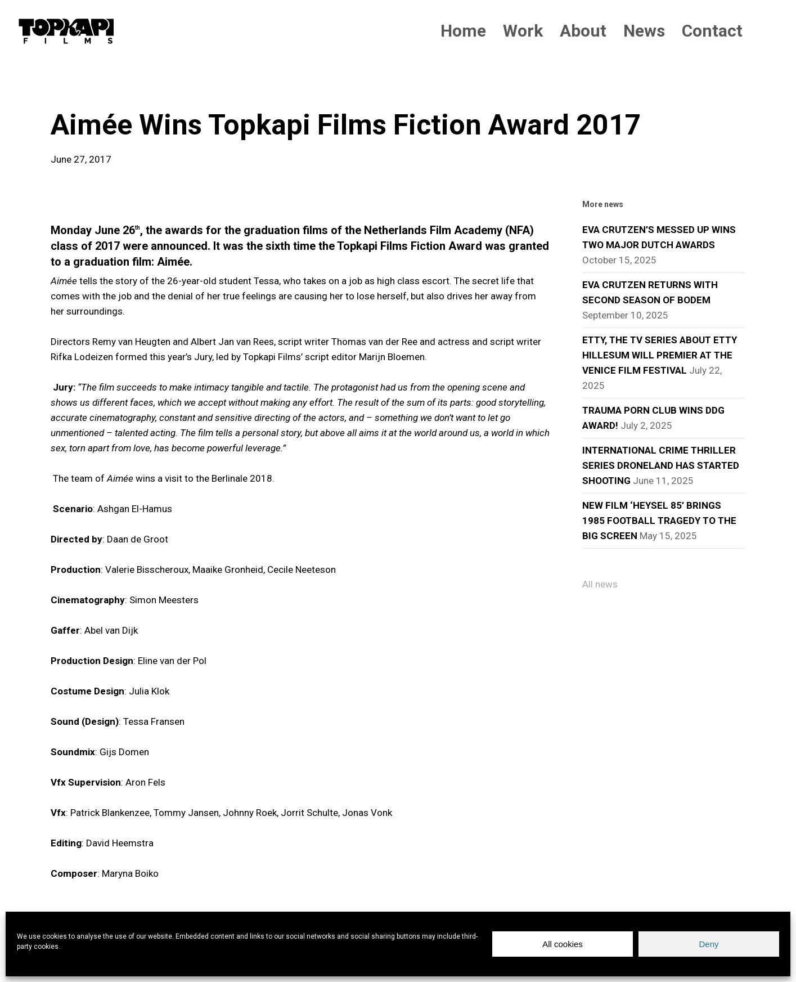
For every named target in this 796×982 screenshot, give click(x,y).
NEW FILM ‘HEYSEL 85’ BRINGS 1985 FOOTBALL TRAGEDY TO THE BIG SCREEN (659, 520)
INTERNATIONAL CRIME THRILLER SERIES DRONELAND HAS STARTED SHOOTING (660, 465)
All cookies (562, 944)
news (68, 90)
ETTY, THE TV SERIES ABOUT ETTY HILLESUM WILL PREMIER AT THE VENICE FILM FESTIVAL (659, 355)
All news (600, 584)
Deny (708, 944)
